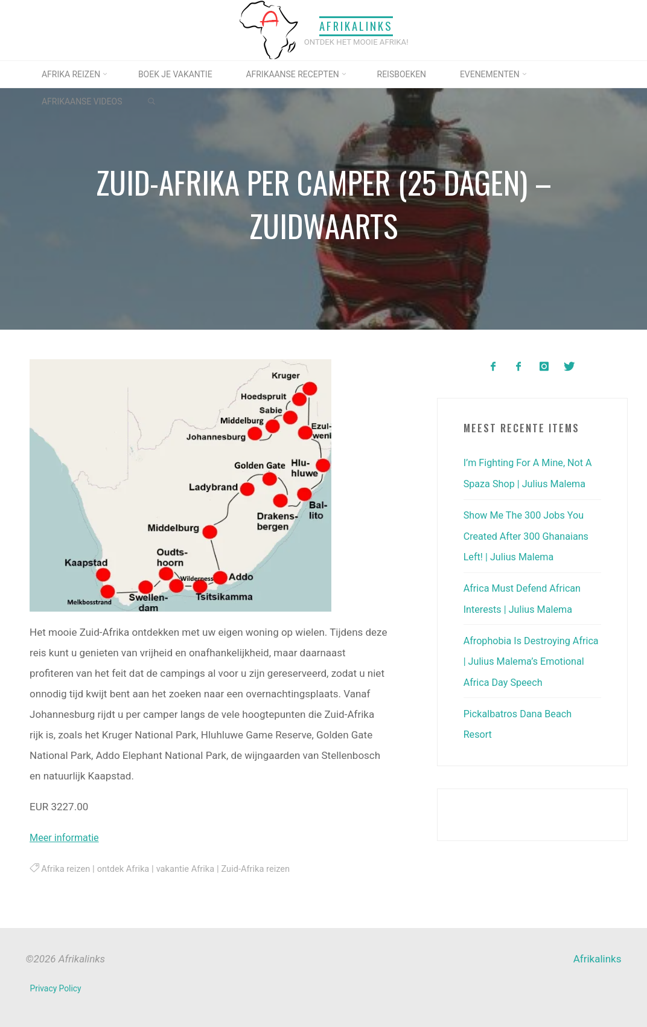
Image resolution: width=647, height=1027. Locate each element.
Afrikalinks (356, 26)
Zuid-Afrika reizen (264, 868)
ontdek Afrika (126, 868)
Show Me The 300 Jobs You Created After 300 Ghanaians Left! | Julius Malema (529, 534)
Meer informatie (66, 837)
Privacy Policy (56, 988)
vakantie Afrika (191, 868)
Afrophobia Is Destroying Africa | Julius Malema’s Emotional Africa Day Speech (529, 659)
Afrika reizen (66, 868)
